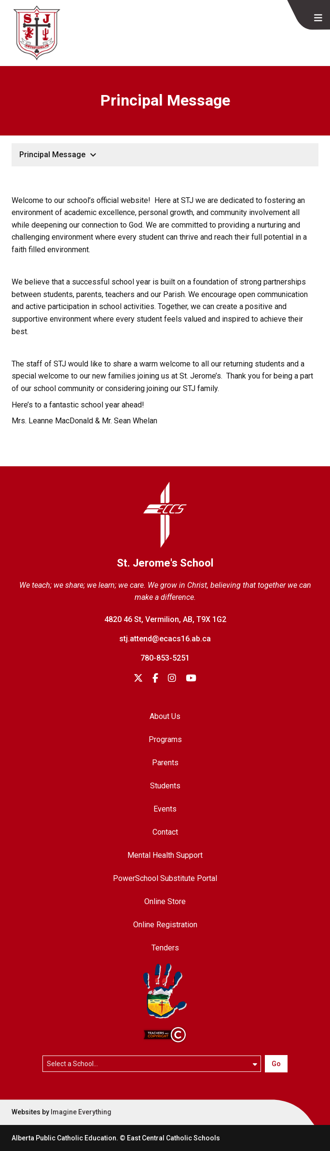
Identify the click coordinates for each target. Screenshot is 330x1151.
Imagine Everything (81, 1112)
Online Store (165, 901)
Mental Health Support (165, 855)
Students (165, 785)
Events (165, 808)
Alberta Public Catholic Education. (65, 1138)
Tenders (165, 947)
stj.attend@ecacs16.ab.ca (165, 638)
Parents (165, 762)
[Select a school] (151, 1064)
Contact (165, 832)
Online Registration (165, 924)
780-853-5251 (165, 658)
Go (276, 1064)
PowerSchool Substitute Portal (165, 878)
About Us (165, 716)
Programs (165, 739)
